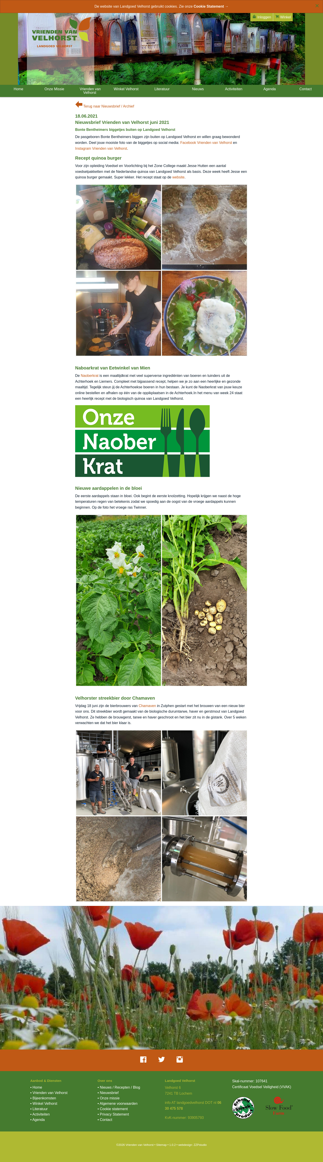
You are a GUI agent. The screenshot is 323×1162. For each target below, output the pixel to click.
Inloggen (261, 16)
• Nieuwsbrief (108, 1093)
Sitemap (161, 1145)
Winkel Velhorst (126, 89)
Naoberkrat (89, 376)
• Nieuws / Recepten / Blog (119, 1087)
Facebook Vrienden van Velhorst (206, 143)
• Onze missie (109, 1098)
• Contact (105, 1120)
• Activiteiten (40, 1114)
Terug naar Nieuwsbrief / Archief (104, 106)
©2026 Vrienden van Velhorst (134, 1145)
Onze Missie (54, 89)
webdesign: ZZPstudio (192, 1145)
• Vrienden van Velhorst (49, 1093)
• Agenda (37, 1120)
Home (18, 89)
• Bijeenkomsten (43, 1098)
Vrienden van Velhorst (90, 90)
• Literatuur (39, 1109)
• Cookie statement (113, 1109)
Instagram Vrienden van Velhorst (101, 148)
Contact (305, 89)
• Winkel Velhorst (43, 1103)
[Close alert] (317, 5)
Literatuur (161, 89)
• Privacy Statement (113, 1114)
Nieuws (197, 89)
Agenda (269, 89)
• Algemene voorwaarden (117, 1103)
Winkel (283, 16)
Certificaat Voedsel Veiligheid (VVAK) (261, 1087)
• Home (36, 1087)
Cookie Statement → (211, 6)
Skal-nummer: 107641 (249, 1081)
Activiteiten (233, 89)
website (178, 177)
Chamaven (147, 706)
